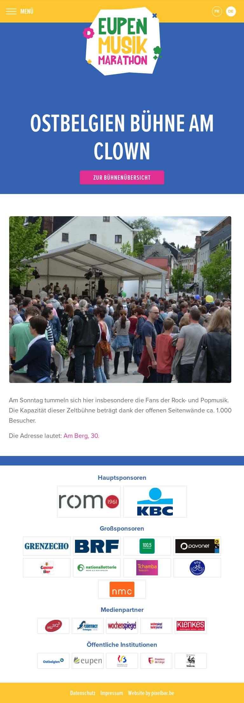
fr (216, 11)
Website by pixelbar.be (151, 692)
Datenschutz (82, 692)
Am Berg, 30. (81, 435)
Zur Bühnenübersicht (122, 177)
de (231, 11)
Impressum (111, 692)
